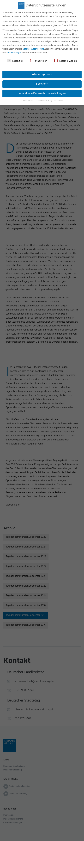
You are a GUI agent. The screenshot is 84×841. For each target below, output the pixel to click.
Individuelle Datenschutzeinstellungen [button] (42, 91)
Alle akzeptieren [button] (42, 72)
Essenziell (15, 59)
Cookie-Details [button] (27, 99)
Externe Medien (65, 59)
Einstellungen (14, 51)
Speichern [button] (42, 82)
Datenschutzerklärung (33, 47)
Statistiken (38, 59)
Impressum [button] (58, 99)
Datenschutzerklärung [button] (43, 99)
